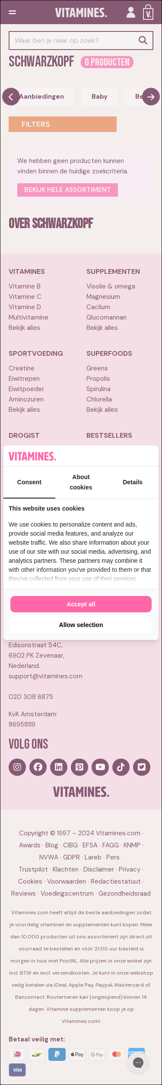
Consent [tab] (29, 482)
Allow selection (81, 624)
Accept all (81, 604)
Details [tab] (133, 482)
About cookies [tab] (81, 482)
